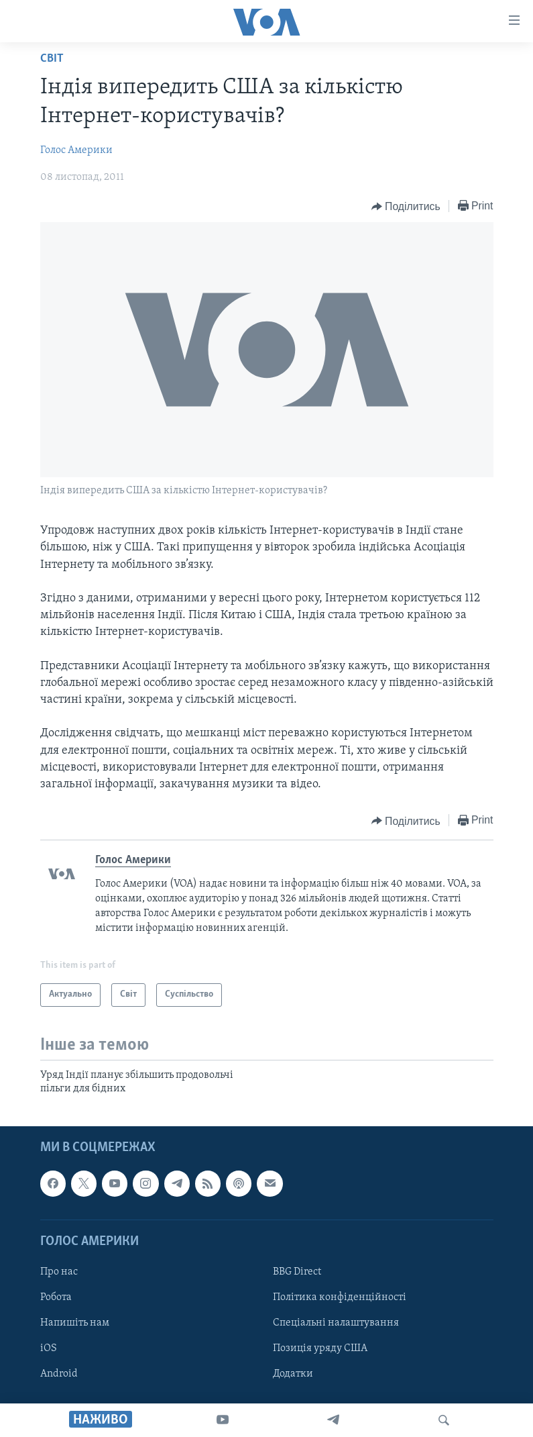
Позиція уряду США (320, 1349)
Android (59, 1374)
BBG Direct (297, 1272)
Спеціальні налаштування (336, 1323)
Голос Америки (76, 150)
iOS (48, 1349)
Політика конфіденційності (339, 1297)
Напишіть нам (74, 1323)
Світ (52, 58)
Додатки (293, 1374)
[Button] (405, 206)
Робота (56, 1297)
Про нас (59, 1272)
